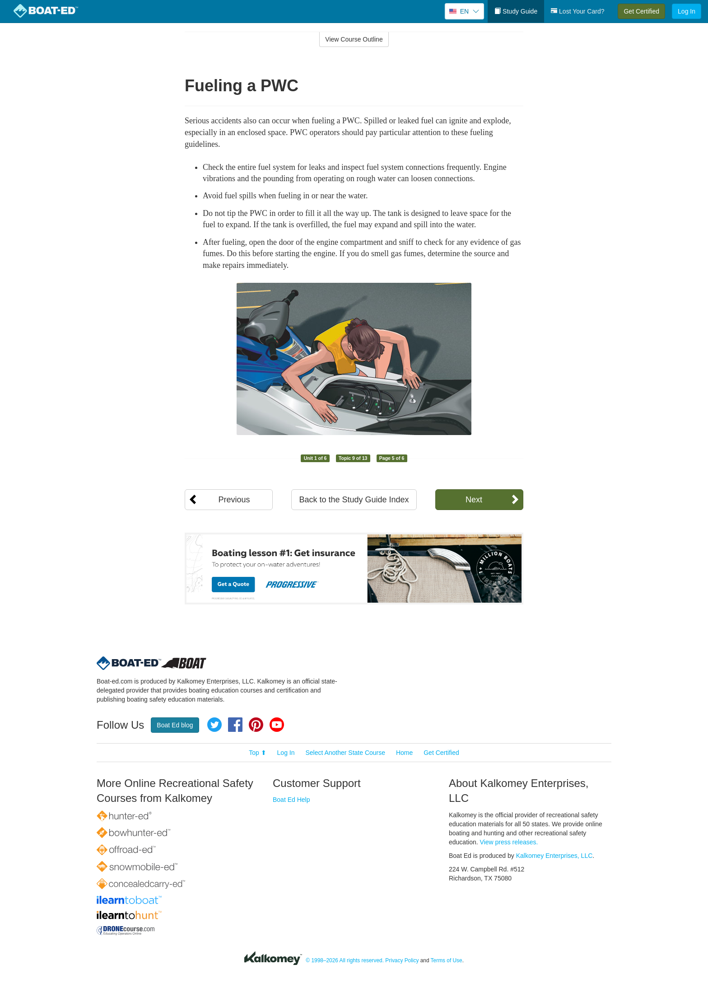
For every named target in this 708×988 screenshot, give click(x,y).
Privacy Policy (402, 960)
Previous (234, 499)
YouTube (277, 724)
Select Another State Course (345, 752)
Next (474, 499)
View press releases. (509, 842)
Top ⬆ (257, 752)
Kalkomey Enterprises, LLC (554, 855)
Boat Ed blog (175, 725)
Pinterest (256, 724)
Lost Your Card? (577, 11)
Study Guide (515, 11)
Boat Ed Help (291, 799)
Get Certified (641, 11)
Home (404, 752)
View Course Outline (353, 39)
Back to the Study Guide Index (354, 499)
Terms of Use (446, 960)
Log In (686, 11)
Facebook (235, 724)
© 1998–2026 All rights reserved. (345, 960)
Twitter (214, 724)
